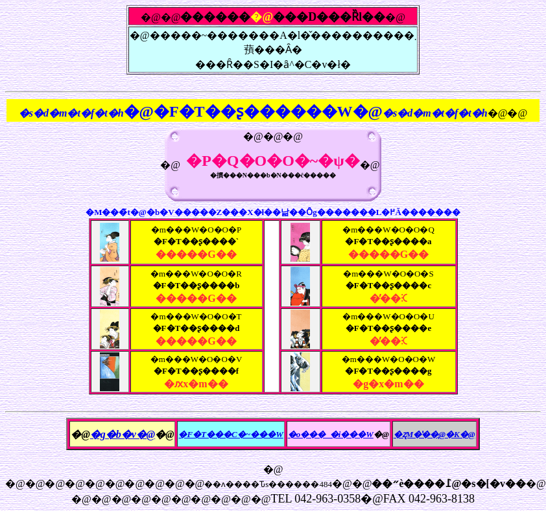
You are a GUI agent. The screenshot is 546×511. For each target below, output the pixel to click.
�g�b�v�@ (122, 434)
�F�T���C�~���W (230, 434)
